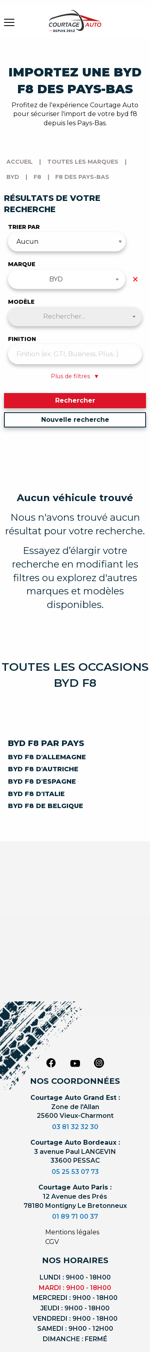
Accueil (19, 161)
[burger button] (9, 22)
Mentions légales (72, 1232)
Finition (22, 339)
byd (12, 177)
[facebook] (51, 1062)
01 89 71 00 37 (75, 1216)
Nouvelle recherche (75, 419)
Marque (21, 264)
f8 (37, 177)
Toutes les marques (82, 161)
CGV (52, 1242)
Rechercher (75, 400)
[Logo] (75, 26)
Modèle (21, 301)
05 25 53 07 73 (75, 1171)
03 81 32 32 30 (75, 1127)
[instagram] (99, 1062)
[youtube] (75, 1063)
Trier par (24, 227)
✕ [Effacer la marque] (135, 279)
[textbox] (75, 316)
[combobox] (66, 279)
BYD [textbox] (56, 279)
